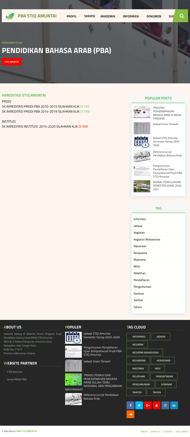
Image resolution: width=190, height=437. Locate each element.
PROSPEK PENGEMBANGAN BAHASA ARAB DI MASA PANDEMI (167, 113)
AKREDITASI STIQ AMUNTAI (24, 95)
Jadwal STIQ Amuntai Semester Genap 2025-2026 (167, 141)
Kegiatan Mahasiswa (147, 239)
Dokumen (154, 16)
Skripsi (89, 16)
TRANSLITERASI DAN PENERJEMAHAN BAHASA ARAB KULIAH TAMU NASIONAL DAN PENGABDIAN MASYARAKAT (93, 382)
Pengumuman (142, 286)
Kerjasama (140, 253)
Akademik (107, 16)
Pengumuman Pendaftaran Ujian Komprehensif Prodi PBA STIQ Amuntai (167, 171)
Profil (72, 16)
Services (155, 431)
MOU (137, 266)
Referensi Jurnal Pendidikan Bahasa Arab (167, 154)
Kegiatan (139, 232)
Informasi (131, 16)
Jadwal (138, 226)
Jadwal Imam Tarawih (165, 124)
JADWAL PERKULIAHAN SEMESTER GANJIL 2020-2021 (167, 185)
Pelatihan (140, 273)
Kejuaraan (140, 246)
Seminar (139, 293)
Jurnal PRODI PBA (17, 379)
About (144, 431)
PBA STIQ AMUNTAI (26, 431)
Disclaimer (182, 431)
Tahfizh (138, 300)
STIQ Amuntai (12, 62)
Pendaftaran (142, 280)
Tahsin (138, 307)
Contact (168, 431)
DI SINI (84, 106)
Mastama (140, 259)
